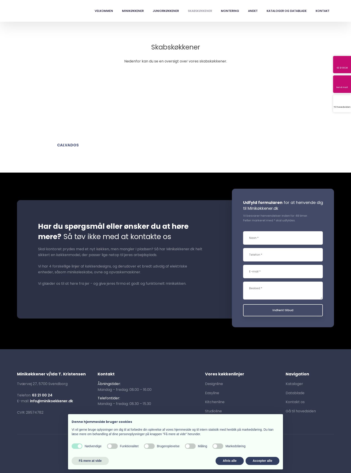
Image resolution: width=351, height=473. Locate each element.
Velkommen (104, 11)
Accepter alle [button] (262, 460)
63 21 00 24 (42, 395)
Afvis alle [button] (229, 460)
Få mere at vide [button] (90, 460)
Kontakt (323, 11)
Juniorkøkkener (166, 11)
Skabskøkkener (200, 11)
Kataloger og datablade (287, 11)
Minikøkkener (133, 11)
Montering (230, 11)
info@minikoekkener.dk (51, 401)
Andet (253, 11)
